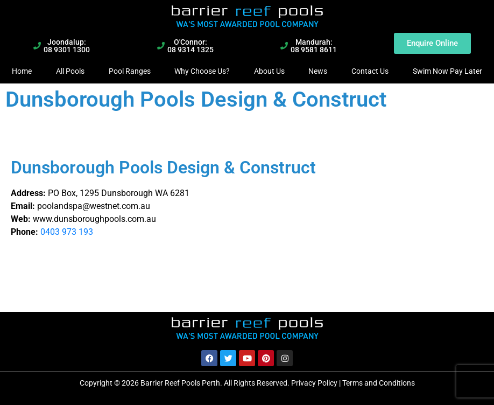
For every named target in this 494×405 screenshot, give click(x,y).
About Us (269, 71)
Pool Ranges (130, 71)
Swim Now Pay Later (447, 71)
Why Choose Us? (202, 71)
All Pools (70, 71)
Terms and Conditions (378, 383)
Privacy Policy (314, 383)
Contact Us (370, 71)
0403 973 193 (66, 232)
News (317, 71)
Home (22, 71)
